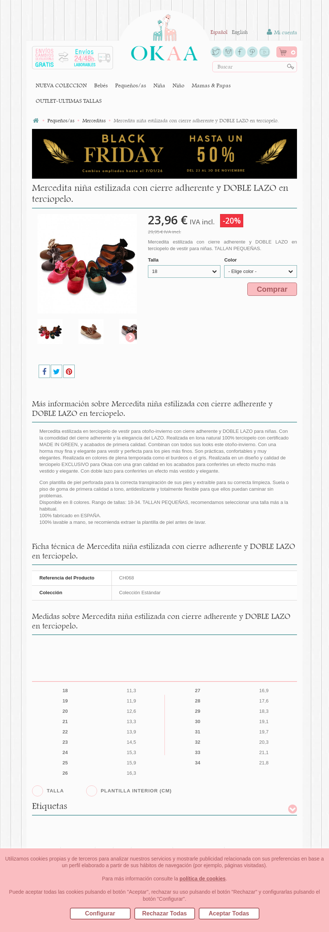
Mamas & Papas (211, 85)
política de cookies (203, 879)
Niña (159, 85)
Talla (154, 260)
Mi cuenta (282, 32)
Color (231, 260)
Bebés (101, 85)
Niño (178, 85)
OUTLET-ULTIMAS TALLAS (69, 100)
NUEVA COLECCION (61, 85)
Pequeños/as (130, 85)
